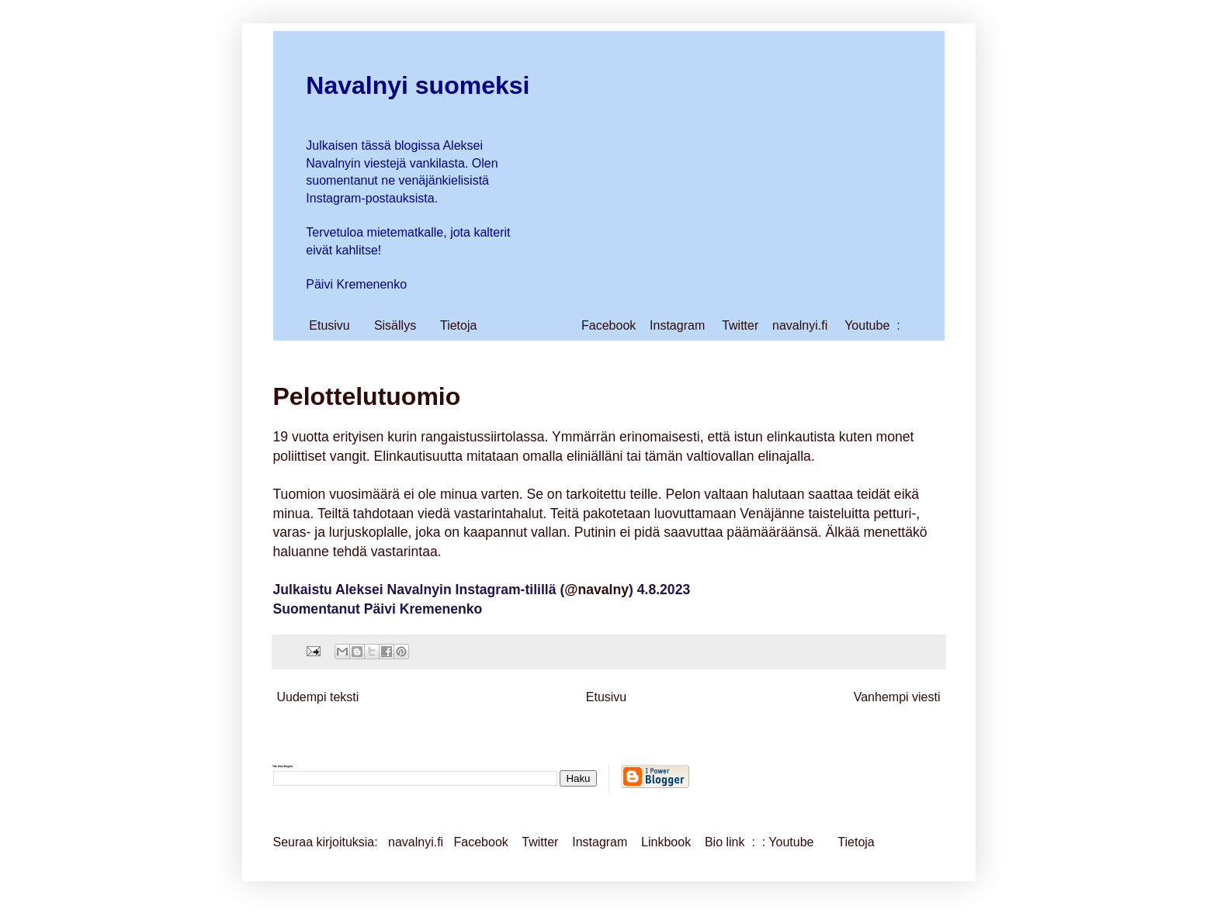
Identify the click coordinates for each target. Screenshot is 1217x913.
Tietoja (458, 325)
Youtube (866, 325)
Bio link (726, 842)
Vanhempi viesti (897, 697)
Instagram (677, 325)
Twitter (740, 325)
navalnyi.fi (799, 325)
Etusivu (329, 325)
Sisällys (395, 325)
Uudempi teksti (318, 697)
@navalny (596, 589)
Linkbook (666, 842)
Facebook (608, 325)
